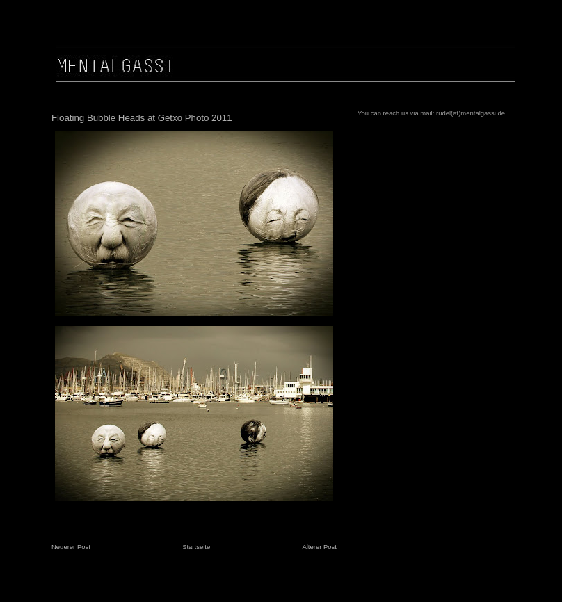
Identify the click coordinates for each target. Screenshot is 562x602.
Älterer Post (319, 547)
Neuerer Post (70, 547)
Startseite (196, 547)
